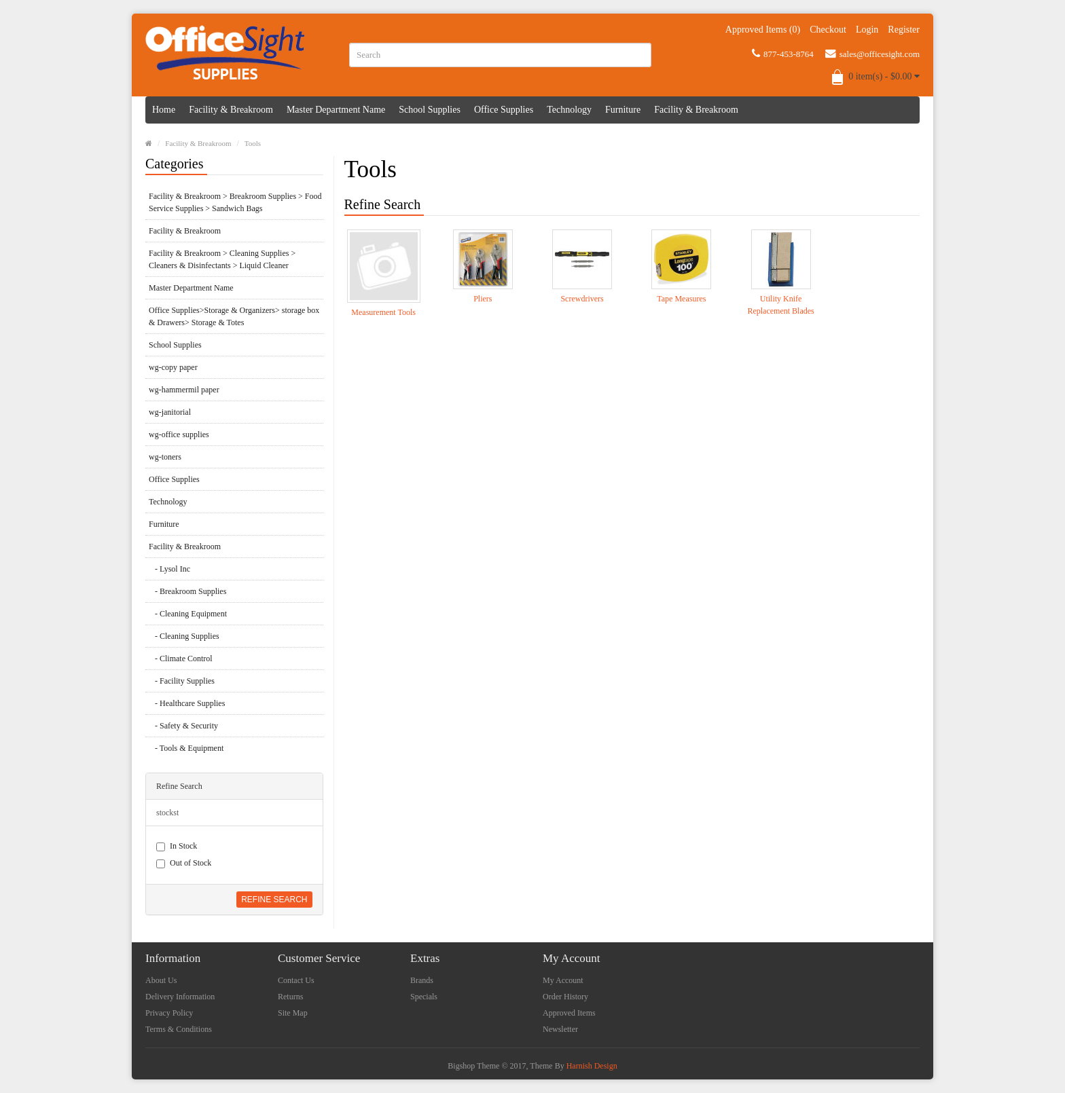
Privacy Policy (169, 1013)
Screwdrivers (581, 298)
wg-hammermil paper (184, 389)
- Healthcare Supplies (187, 703)
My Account (563, 980)
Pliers (482, 298)
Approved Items (569, 1013)
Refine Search (274, 899)
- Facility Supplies (182, 681)
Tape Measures (681, 298)
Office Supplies (503, 110)
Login (867, 29)
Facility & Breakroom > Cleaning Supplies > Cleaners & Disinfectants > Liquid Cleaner (222, 259)
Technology (569, 110)
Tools (253, 143)
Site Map (293, 1013)
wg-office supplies (179, 434)
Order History (565, 996)
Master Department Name (336, 110)
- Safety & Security (183, 725)
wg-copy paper (173, 367)
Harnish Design (591, 1066)
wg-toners (165, 457)
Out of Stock (183, 863)
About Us (161, 980)
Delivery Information (180, 996)
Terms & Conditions (178, 1029)
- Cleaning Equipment (188, 613)
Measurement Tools (383, 312)
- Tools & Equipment (186, 748)
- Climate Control (181, 658)
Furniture (622, 110)
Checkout (828, 29)
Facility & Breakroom (231, 110)
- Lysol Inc (169, 569)
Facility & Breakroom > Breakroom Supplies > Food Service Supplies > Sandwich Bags (235, 202)
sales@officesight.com (872, 53)
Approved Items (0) (762, 29)
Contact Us (296, 980)
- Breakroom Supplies (187, 591)
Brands (421, 980)
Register (904, 29)
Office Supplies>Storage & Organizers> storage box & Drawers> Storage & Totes (234, 316)
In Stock (176, 846)
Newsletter (560, 1029)
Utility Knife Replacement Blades (780, 305)
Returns (290, 996)
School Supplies (430, 110)
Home (163, 110)
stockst (167, 812)
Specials (423, 996)
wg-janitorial (170, 412)
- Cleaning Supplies (184, 636)
